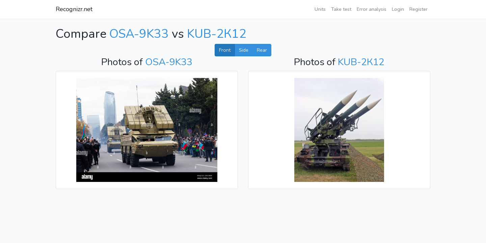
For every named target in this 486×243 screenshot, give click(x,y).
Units (320, 9)
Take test (341, 9)
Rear (262, 50)
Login (398, 9)
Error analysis (371, 9)
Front (225, 50)
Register (418, 9)
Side (243, 50)
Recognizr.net (74, 9)
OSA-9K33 (139, 34)
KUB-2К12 (216, 34)
